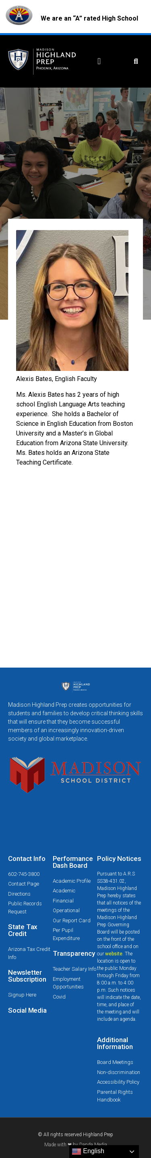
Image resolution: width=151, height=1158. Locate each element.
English (88, 1151)
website (113, 954)
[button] (99, 61)
